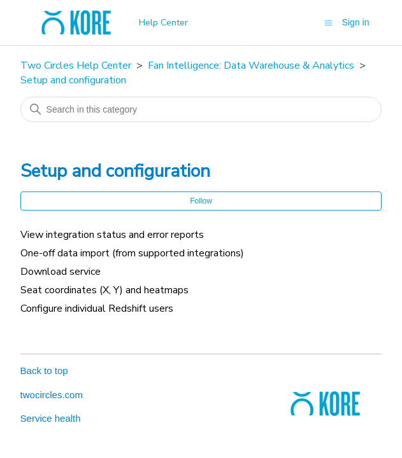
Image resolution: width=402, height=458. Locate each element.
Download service (60, 272)
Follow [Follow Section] (201, 201)
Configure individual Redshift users (96, 309)
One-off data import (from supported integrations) (132, 253)
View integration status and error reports (112, 235)
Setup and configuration (73, 80)
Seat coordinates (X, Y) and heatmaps (104, 290)
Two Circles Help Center (75, 66)
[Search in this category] (201, 109)
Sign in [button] (356, 22)
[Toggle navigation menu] (328, 22)
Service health (50, 418)
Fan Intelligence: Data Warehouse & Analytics (251, 66)
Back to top (44, 370)
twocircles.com (51, 394)
